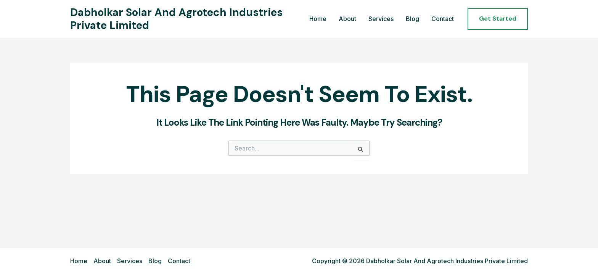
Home (317, 19)
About (347, 19)
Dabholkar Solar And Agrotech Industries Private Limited (176, 18)
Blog (412, 19)
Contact (442, 19)
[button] (498, 18)
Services (381, 19)
